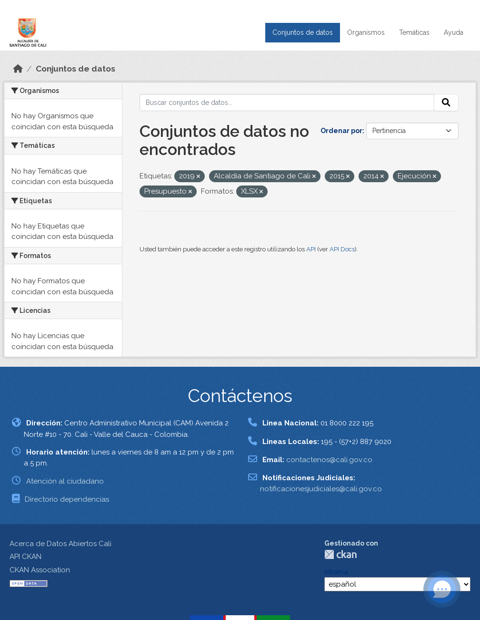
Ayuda (453, 32)
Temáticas (414, 32)
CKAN (340, 554)
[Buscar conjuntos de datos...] (287, 102)
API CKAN (25, 556)
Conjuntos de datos (302, 32)
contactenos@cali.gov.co (329, 459)
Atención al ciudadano (65, 481)
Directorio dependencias (67, 499)
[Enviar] (446, 102)
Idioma (336, 572)
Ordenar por (341, 130)
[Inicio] (18, 68)
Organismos (366, 32)
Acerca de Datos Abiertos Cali (60, 543)
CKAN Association (40, 570)
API (311, 249)
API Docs (342, 249)
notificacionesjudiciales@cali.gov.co (321, 489)
